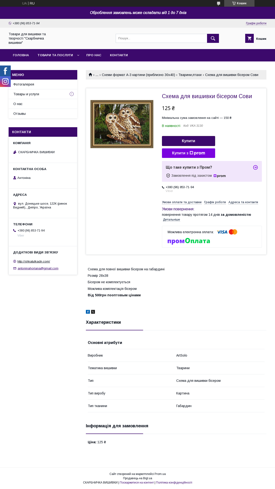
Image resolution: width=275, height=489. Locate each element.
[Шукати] (213, 38)
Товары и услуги (26, 94)
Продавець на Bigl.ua (137, 478)
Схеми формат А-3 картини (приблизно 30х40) (138, 75)
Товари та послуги (55, 55)
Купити (188, 141)
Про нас (93, 55)
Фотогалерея (23, 84)
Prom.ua (160, 474)
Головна (21, 55)
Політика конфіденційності (174, 482)
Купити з (188, 153)
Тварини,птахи (190, 75)
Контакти (119, 55)
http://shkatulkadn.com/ (33, 261)
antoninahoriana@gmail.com (38, 268)
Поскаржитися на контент (137, 482)
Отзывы (19, 114)
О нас (17, 104)
